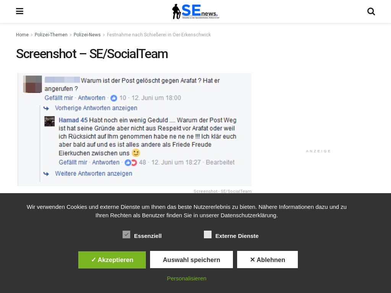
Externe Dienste (231, 234)
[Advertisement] (320, 94)
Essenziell (142, 234)
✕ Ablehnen (267, 259)
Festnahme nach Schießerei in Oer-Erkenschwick (159, 34)
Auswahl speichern (191, 259)
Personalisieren (186, 278)
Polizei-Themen (51, 34)
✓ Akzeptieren (112, 259)
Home (22, 34)
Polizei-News (87, 34)
